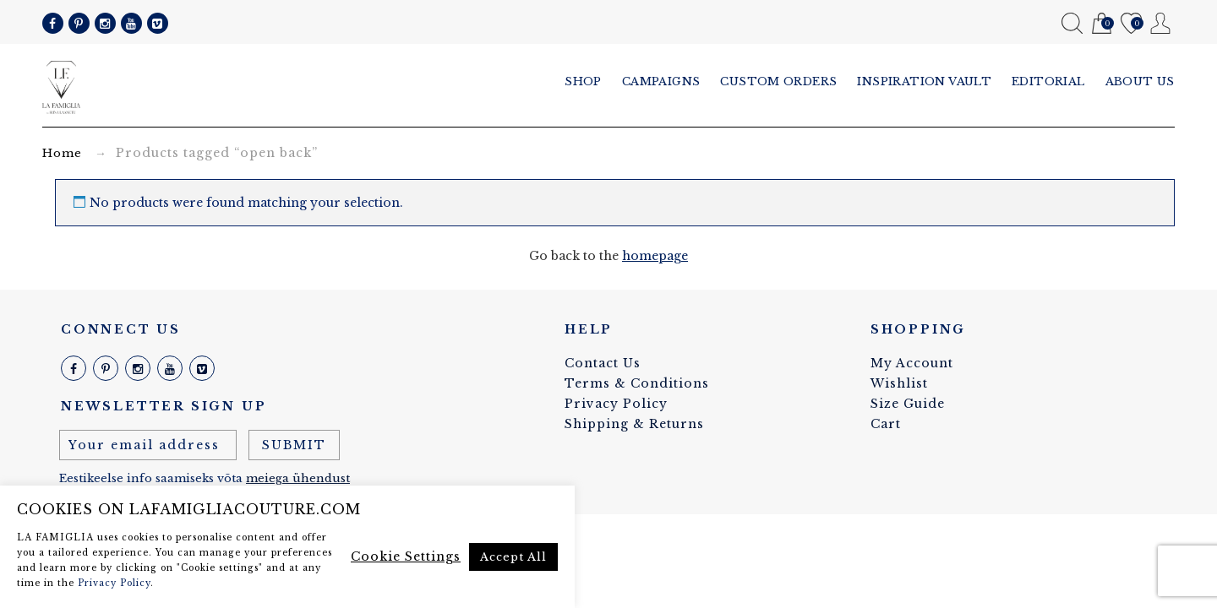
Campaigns (661, 81)
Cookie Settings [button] (406, 556)
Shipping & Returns (634, 424)
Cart (1101, 24)
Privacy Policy (616, 403)
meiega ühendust (298, 478)
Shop (583, 81)
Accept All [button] (513, 557)
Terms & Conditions (637, 383)
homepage (655, 255)
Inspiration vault (924, 81)
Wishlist (1131, 24)
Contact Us (603, 363)
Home (62, 153)
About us (1140, 81)
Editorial (1048, 81)
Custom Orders (778, 81)
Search (1072, 23)
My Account (1160, 23)
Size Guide (907, 403)
